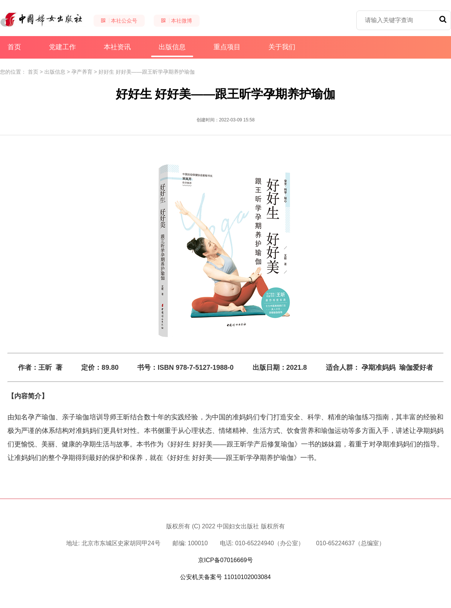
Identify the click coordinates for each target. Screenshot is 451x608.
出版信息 (172, 50)
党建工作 (62, 47)
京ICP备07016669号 (225, 560)
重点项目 (227, 47)
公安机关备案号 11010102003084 (225, 577)
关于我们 (281, 47)
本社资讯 (117, 47)
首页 (14, 47)
